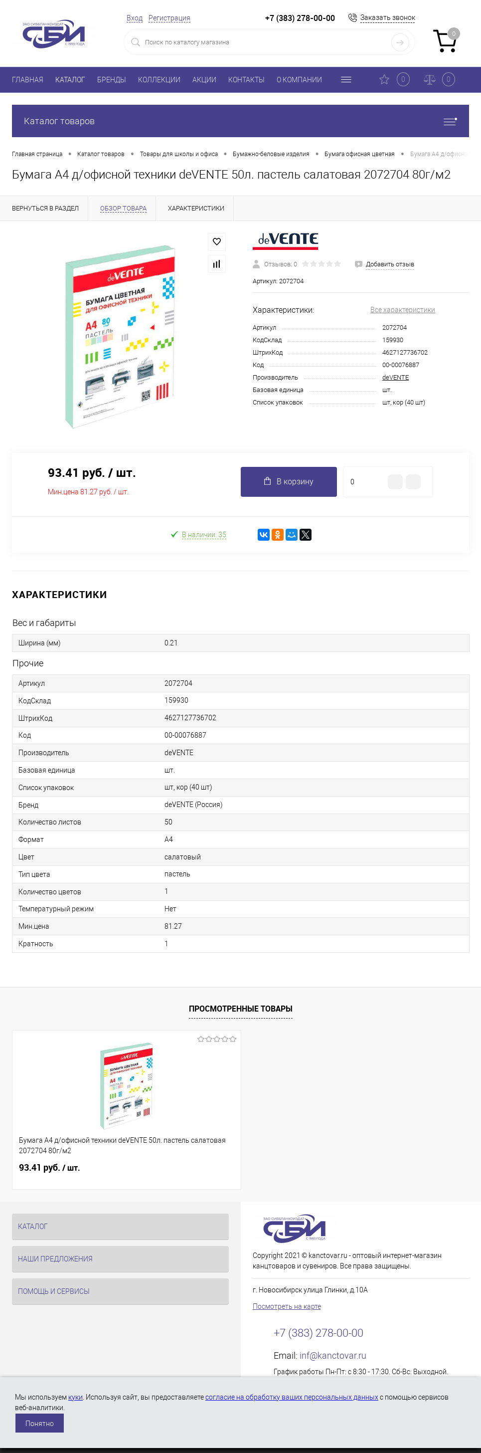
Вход (135, 18)
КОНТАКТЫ (246, 80)
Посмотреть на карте (287, 1306)
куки (75, 1397)
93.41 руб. (49, 1167)
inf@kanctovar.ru (333, 1355)
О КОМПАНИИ (299, 80)
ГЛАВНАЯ (27, 80)
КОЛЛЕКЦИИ (159, 80)
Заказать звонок (387, 17)
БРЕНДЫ (111, 80)
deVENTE (395, 377)
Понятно (39, 1424)
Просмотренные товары (241, 1008)
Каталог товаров (240, 121)
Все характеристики (402, 310)
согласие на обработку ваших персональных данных (291, 1397)
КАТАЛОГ (70, 80)
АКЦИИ (204, 80)
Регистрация (169, 18)
